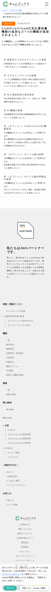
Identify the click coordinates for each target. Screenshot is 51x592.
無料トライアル (25, 529)
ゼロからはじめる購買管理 (19, 439)
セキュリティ (25, 552)
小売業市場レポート (24, 538)
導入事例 (10, 410)
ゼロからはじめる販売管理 (19, 434)
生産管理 (10, 358)
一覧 (8, 340)
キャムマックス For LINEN (19, 325)
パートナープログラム (15, 485)
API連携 (9, 371)
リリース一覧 (15, 10)
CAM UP (11, 430)
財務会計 (10, 362)
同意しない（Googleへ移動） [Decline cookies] (34, 588)
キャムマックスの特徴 (15, 311)
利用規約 (25, 547)
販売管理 (10, 345)
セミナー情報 (13, 453)
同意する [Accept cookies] (10, 588)
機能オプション (12, 366)
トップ (4, 10)
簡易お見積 (11, 394)
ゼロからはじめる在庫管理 (19, 443)
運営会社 (25, 543)
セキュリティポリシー (24, 556)
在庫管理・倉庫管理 (14, 353)
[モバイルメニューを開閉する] (46, 4)
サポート (10, 472)
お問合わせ (25, 525)
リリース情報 (12, 505)
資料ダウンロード (25, 534)
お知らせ (10, 500)
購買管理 (10, 349)
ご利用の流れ (12, 476)
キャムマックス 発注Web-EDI (20, 321)
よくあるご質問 (12, 481)
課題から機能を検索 (14, 375)
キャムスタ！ (13, 457)
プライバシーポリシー (24, 561)
